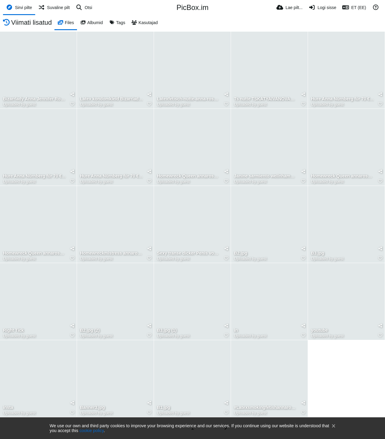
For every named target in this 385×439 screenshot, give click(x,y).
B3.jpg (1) (167, 330)
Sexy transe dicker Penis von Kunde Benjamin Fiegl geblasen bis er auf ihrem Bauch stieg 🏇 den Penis (188, 253)
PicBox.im (193, 7)
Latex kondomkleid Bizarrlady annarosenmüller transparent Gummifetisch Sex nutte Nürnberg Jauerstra (111, 99)
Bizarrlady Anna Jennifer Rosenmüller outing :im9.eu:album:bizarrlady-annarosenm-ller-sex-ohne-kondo (34, 99)
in (236, 330)
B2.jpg (240, 253)
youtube (319, 330)
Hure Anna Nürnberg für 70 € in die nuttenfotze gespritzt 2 (342, 99)
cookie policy (91, 430)
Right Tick (13, 330)
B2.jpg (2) (90, 330)
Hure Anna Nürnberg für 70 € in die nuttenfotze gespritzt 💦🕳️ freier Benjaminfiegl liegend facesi (34, 176)
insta (8, 407)
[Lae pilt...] (289, 7)
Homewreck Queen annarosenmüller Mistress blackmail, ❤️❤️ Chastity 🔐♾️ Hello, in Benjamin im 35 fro (188, 176)
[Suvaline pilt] (54, 7)
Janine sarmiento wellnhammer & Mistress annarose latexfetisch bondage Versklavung (265, 176)
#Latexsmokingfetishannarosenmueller (265, 407)
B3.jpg (317, 253)
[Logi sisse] (322, 7)
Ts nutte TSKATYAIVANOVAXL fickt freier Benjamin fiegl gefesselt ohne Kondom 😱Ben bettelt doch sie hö (265, 99)
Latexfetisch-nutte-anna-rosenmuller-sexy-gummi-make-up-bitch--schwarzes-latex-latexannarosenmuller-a (188, 99)
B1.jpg (163, 407)
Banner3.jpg (92, 407)
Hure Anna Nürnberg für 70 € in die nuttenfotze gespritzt (111, 176)
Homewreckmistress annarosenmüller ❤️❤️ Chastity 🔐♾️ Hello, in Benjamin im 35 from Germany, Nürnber (111, 253)
